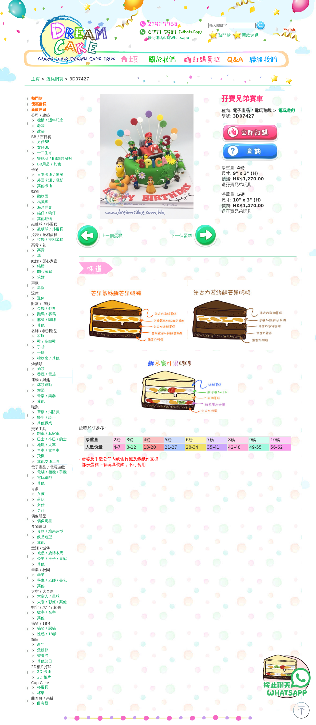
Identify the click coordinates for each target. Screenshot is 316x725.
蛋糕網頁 (54, 79)
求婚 (41, 277)
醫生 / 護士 (46, 417)
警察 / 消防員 (48, 412)
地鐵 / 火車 (46, 445)
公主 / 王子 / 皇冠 (52, 558)
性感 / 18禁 (47, 634)
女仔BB (43, 147)
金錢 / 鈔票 (46, 308)
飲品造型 (44, 537)
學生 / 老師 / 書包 (52, 580)
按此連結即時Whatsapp (168, 38)
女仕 (41, 505)
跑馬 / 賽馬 (46, 314)
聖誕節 (42, 655)
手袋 (41, 347)
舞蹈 (41, 390)
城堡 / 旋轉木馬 (50, 553)
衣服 (41, 336)
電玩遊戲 (44, 477)
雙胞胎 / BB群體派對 (54, 158)
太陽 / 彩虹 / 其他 (52, 602)
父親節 (42, 650)
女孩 (41, 493)
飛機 (41, 456)
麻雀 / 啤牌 (46, 319)
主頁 (35, 79)
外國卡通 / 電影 (50, 180)
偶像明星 (44, 521)
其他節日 (44, 661)
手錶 (41, 352)
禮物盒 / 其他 (48, 358)
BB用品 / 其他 (49, 164)
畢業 (41, 574)
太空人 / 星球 (48, 596)
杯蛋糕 (42, 687)
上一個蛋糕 (112, 235)
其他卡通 (44, 186)
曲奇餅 (42, 703)
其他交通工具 (48, 461)
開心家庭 (44, 271)
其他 (41, 325)
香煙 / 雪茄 (46, 374)
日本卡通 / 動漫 (50, 174)
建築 (41, 131)
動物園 (42, 196)
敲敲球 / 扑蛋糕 (50, 229)
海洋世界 (44, 207)
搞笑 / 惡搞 (46, 628)
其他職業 (44, 423)
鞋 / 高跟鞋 (46, 341)
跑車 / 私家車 (48, 433)
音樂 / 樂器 (46, 396)
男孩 (41, 499)
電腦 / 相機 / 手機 (52, 472)
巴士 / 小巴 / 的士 (52, 439)
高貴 (41, 250)
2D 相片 (44, 677)
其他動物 (44, 218)
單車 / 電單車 (48, 450)
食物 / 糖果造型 (50, 531)
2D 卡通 (44, 671)
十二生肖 (44, 153)
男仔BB (43, 141)
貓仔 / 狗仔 (46, 213)
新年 (41, 644)
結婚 (41, 266)
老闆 (41, 125)
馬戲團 (42, 202)
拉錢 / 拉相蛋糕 (50, 239)
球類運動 (44, 384)
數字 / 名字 (46, 612)
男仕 (41, 510)
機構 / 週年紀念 (50, 120)
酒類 (41, 368)
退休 (41, 298)
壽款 (41, 287)
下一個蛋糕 (181, 235)
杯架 (41, 693)
